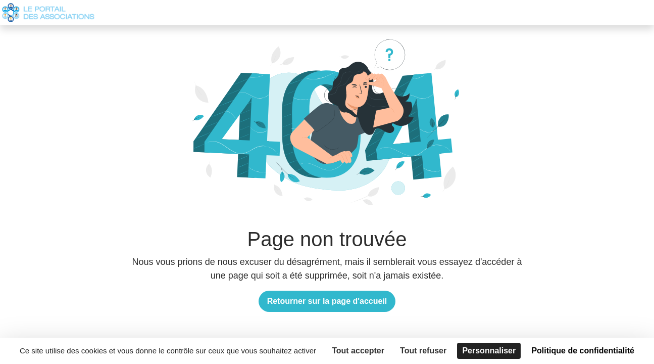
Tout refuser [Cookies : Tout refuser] (423, 350)
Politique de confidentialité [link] (582, 350)
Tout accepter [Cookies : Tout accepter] (358, 350)
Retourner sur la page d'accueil (327, 301)
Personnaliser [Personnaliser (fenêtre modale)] (489, 350)
